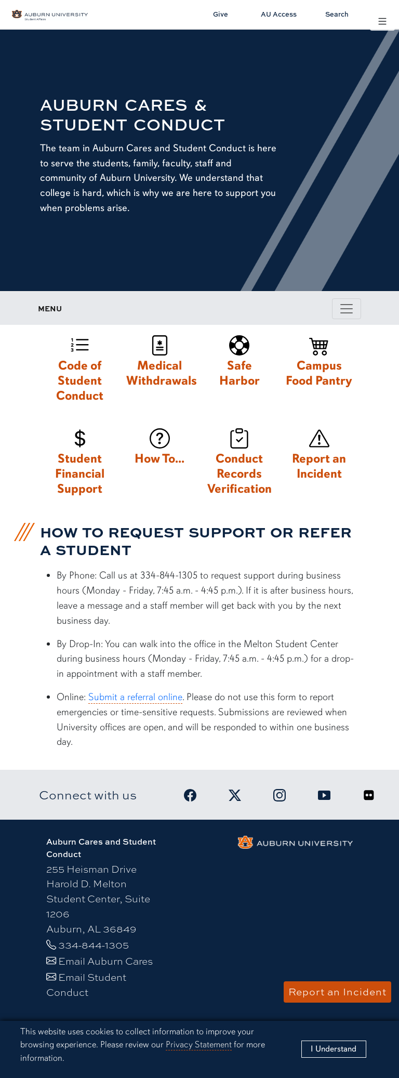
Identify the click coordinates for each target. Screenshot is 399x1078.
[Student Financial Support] (79, 464)
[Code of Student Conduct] (79, 371)
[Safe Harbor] (239, 363)
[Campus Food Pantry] (319, 363)
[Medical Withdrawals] (159, 363)
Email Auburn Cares (105, 961)
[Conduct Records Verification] (239, 464)
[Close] (333, 1049)
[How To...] (159, 449)
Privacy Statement (199, 1044)
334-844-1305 (93, 945)
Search (337, 14)
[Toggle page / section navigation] (346, 308)
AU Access (279, 14)
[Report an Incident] (319, 456)
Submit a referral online (135, 697)
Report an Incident (337, 991)
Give (220, 14)
